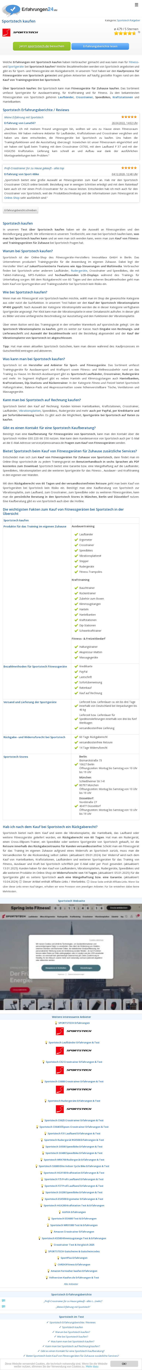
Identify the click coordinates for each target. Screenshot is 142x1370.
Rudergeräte (79, 270)
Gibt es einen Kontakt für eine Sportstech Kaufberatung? (72, 1351)
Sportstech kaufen (72, 1327)
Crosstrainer (84, 97)
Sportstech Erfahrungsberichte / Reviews (73, 1322)
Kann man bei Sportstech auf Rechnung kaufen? (72, 1346)
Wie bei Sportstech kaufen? (72, 1336)
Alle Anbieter (71, 1284)
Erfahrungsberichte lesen (100, 46)
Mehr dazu (100, 1367)
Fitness (133, 62)
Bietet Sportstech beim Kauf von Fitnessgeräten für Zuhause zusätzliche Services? (72, 1355)
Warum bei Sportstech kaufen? (72, 1332)
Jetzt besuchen (41, 46)
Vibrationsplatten (30, 410)
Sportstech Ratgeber (128, 20)
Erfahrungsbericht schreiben (20, 210)
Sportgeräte (16, 66)
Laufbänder (66, 97)
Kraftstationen (123, 97)
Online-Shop (12, 197)
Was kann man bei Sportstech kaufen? (72, 1341)
